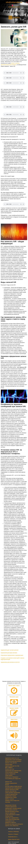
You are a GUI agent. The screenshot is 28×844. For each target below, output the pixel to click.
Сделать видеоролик (10, 773)
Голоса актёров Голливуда (11, 772)
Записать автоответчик (10, 791)
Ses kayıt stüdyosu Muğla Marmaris (13, 786)
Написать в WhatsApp (13, 831)
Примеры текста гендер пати (12, 800)
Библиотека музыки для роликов (13, 761)
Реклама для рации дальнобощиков (14, 824)
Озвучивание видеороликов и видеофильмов (12, 655)
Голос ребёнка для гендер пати (12, 778)
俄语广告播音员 (8, 767)
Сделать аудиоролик (10, 813)
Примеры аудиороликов (11, 783)
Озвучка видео (8, 764)
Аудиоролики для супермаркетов (13, 788)
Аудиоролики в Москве (10, 805)
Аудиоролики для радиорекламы (13, 770)
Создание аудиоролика (11, 806)
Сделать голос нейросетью (11, 825)
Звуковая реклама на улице (12, 811)
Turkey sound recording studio (12, 819)
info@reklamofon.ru (14, 2)
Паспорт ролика (9, 816)
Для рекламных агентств (11, 809)
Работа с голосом (9, 799)
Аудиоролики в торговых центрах (13, 808)
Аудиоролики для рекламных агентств (10, 662)
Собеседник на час (9, 821)
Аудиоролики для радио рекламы (9, 652)
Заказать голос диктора (11, 762)
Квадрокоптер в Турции (11, 797)
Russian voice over (9, 769)
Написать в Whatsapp (14, 11)
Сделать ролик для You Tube (12, 766)
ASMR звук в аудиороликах (11, 817)
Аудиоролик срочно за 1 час (12, 758)
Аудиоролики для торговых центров (9, 650)
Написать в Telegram (13, 834)
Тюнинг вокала (8, 775)
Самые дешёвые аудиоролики (12, 792)
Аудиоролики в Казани (10, 795)
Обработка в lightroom (10, 822)
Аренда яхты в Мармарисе (11, 777)
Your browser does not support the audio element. (14, 73)
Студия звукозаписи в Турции (12, 814)
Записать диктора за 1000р (11, 789)
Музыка (7, 784)
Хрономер (7, 802)
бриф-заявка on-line (14, 7)
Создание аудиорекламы (11, 794)
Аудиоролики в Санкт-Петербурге (13, 759)
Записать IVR (8, 781)
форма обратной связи (13, 839)
